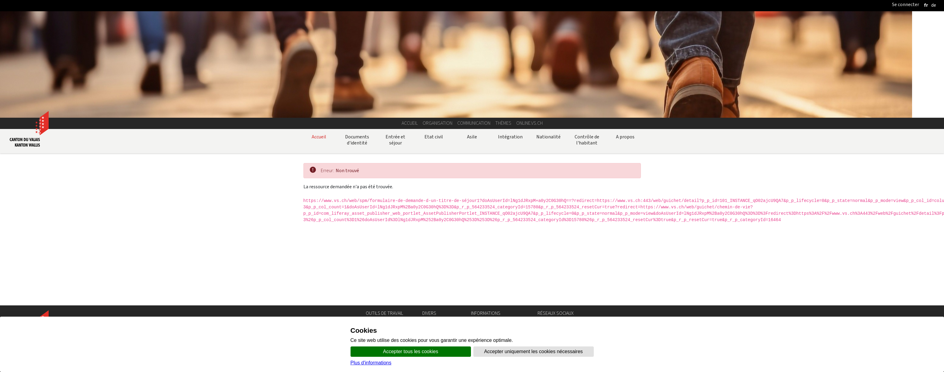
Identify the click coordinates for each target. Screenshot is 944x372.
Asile (472, 137)
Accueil (410, 123)
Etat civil (433, 137)
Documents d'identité (357, 140)
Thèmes (503, 123)
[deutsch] (933, 5)
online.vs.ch (529, 123)
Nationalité (548, 137)
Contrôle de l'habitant (587, 140)
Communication (473, 123)
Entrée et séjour (395, 140)
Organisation (437, 123)
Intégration (510, 137)
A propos (625, 137)
